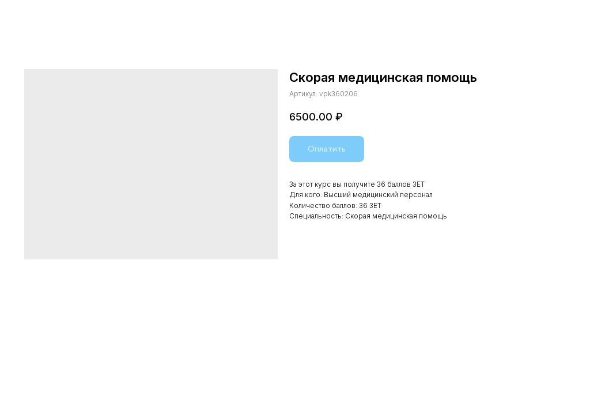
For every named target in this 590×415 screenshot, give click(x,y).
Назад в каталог (47, 16)
